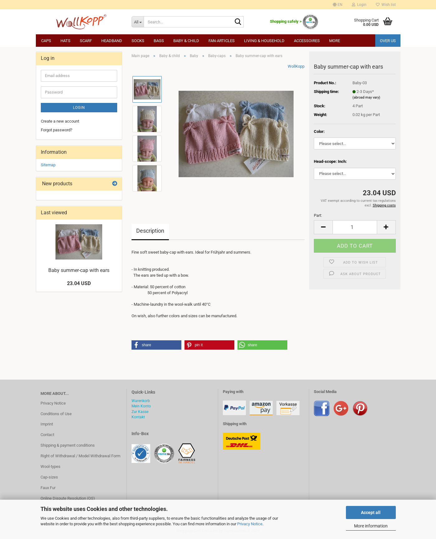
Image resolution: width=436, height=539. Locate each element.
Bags (159, 40)
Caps (46, 40)
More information (371, 525)
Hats (65, 40)
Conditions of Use (56, 413)
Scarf (86, 40)
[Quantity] (355, 227)
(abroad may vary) (366, 97)
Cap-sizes (49, 477)
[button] (337, 4)
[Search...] (138, 21)
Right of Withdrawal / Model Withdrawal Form (80, 456)
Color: (319, 131)
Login (79, 107)
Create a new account (60, 121)
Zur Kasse (140, 412)
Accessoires (307, 40)
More (334, 40)
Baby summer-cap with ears (78, 270)
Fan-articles (221, 40)
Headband (111, 40)
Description (150, 230)
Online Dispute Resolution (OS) (68, 498)
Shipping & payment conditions (68, 445)
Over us (388, 40)
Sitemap (48, 165)
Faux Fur (48, 487)
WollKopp (296, 66)
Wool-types (50, 466)
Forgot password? (56, 130)
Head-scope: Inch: (330, 161)
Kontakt (138, 417)
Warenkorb (141, 401)
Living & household (264, 40)
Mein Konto (141, 406)
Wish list (386, 4)
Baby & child (186, 40)
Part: (318, 215)
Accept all (371, 512)
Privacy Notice (249, 524)
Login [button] (359, 4)
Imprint (47, 424)
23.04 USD (79, 283)
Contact (47, 434)
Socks (138, 40)
